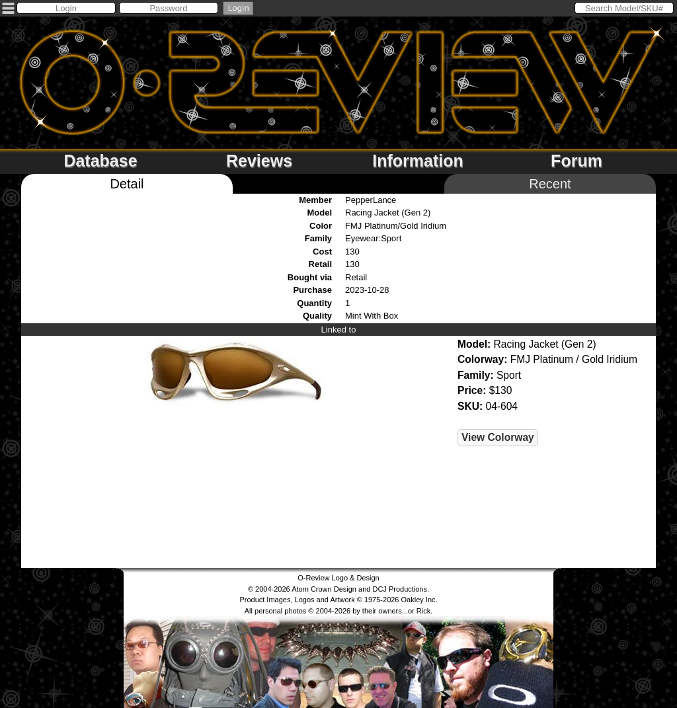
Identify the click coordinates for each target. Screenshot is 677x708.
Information (417, 160)
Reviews (259, 160)
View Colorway (497, 437)
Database (100, 160)
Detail (126, 184)
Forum (576, 160)
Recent (550, 184)
